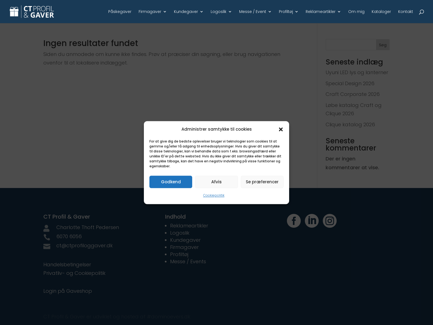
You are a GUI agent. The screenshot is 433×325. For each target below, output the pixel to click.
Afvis (216, 182)
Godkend (171, 182)
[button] (281, 129)
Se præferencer (262, 182)
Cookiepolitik (214, 195)
